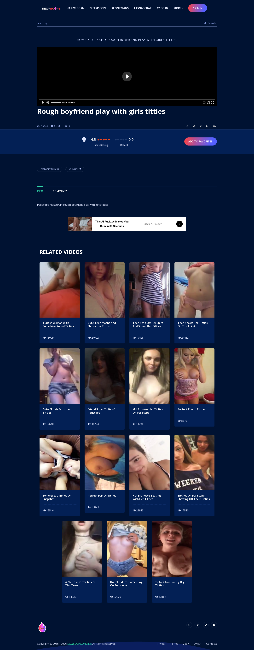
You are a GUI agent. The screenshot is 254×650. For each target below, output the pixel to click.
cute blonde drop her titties (56, 411)
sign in (197, 8)
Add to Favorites (200, 141)
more (177, 8)
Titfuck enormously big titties (169, 583)
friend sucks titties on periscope (102, 411)
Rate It (124, 145)
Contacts (211, 643)
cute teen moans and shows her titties (102, 324)
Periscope (98, 8)
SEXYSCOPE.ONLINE (79, 643)
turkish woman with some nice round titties (58, 324)
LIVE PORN (75, 8)
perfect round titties (191, 409)
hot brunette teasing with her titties (147, 497)
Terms (174, 643)
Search (210, 23)
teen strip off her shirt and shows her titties (148, 324)
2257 (186, 643)
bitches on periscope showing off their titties (194, 497)
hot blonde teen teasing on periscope (126, 583)
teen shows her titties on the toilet (193, 324)
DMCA (197, 643)
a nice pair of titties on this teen (80, 583)
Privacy (161, 643)
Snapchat (143, 8)
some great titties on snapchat (57, 497)
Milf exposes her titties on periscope (148, 411)
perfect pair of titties (102, 495)
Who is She (75, 169)
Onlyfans (120, 8)
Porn (162, 8)
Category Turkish (49, 169)
